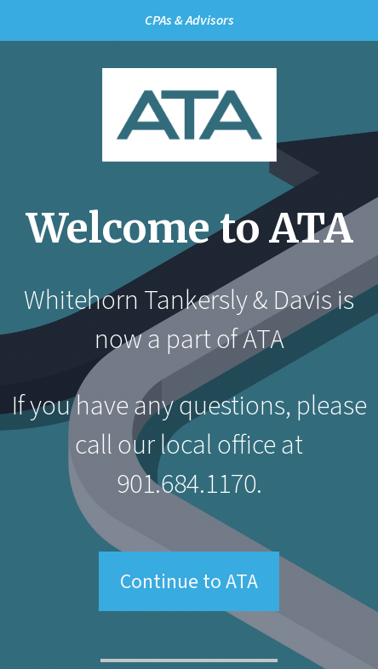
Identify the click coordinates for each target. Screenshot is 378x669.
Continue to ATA (189, 582)
